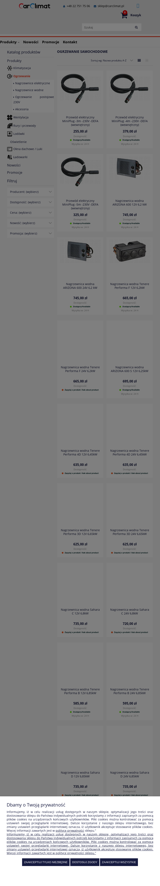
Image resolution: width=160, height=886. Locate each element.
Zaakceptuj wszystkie (119, 862)
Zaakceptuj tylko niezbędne (46, 862)
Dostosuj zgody (84, 862)
